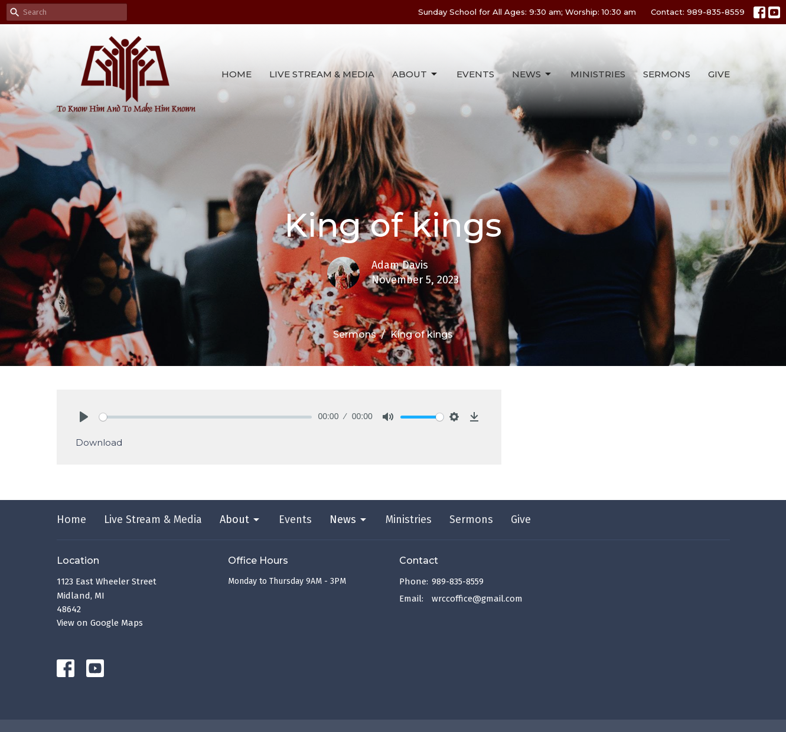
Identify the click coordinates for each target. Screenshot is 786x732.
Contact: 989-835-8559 (698, 12)
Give (719, 74)
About (415, 74)
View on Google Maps (100, 622)
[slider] (205, 417)
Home (236, 74)
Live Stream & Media (321, 74)
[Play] (83, 416)
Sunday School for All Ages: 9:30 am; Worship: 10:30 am (527, 12)
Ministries (597, 74)
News (532, 74)
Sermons (666, 74)
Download (99, 442)
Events (475, 74)
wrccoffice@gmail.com (477, 598)
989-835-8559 (458, 581)
